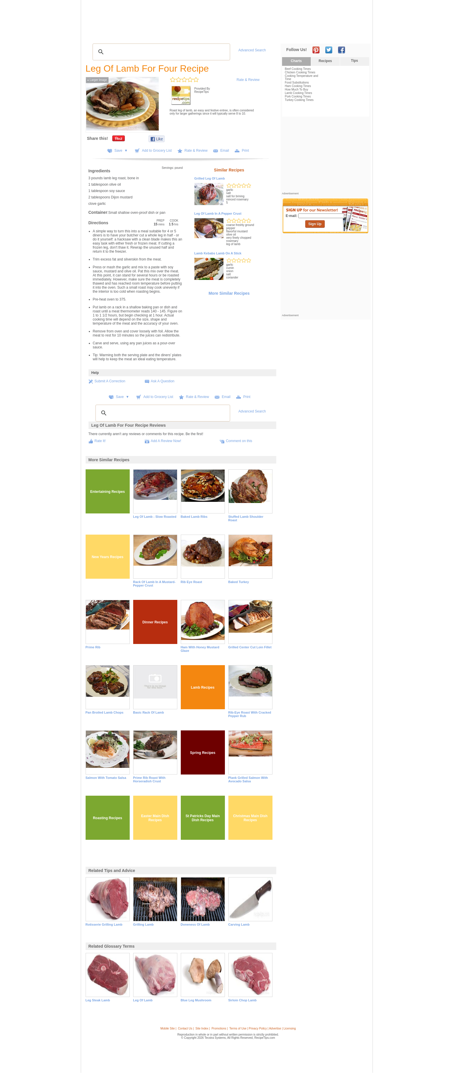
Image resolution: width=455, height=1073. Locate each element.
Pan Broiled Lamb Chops (105, 712)
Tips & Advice (122, 35)
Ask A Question (162, 381)
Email (224, 151)
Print (245, 151)
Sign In (359, 35)
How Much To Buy (296, 89)
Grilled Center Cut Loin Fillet (250, 647)
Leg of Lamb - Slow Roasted (154, 516)
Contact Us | (186, 1028)
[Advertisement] (263, 15)
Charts (296, 61)
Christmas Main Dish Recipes (250, 818)
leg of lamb (143, 1000)
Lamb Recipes (202, 687)
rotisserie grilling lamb (104, 924)
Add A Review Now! (166, 441)
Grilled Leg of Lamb (209, 178)
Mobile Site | (168, 1028)
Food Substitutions (297, 82)
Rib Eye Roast (191, 582)
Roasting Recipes (107, 818)
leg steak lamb (98, 1000)
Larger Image (97, 80)
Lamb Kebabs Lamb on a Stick (217, 253)
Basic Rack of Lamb (148, 712)
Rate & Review (247, 80)
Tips (354, 61)
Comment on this (239, 441)
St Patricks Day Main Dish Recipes (202, 818)
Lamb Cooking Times (298, 93)
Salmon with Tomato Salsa (106, 777)
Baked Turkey (238, 582)
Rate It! (100, 441)
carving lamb (239, 924)
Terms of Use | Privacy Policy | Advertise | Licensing (262, 1028)
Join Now (347, 35)
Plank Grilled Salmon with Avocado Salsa (248, 779)
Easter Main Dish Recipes (155, 818)
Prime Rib (93, 647)
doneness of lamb (195, 924)
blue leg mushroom (196, 1000)
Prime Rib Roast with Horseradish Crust (149, 779)
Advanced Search (252, 50)
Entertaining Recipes (107, 492)
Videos (166, 35)
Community (187, 35)
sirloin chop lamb (242, 1000)
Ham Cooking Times (298, 86)
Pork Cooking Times (298, 96)
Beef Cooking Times (298, 68)
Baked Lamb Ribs (194, 516)
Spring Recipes (202, 753)
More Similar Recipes (229, 293)
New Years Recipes (107, 557)
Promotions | (220, 1028)
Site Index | (203, 1028)
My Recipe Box (236, 35)
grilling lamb (143, 924)
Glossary (148, 35)
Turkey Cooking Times (299, 100)
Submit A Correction (110, 381)
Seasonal (210, 35)
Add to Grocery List (157, 151)
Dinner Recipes (155, 622)
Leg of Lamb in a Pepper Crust (217, 213)
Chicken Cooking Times (300, 72)
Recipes (97, 35)
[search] (160, 51)
